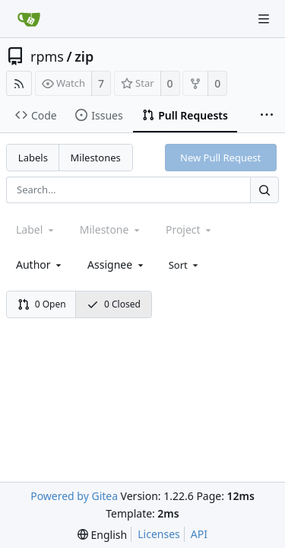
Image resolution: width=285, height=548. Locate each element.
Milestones (96, 157)
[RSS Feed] (19, 83)
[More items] (267, 115)
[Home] (29, 19)
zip (83, 56)
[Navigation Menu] (263, 19)
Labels (33, 157)
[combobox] (40, 264)
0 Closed (114, 304)
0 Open (41, 304)
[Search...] (264, 190)
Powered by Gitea (74, 496)
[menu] (185, 264)
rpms (47, 56)
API (199, 534)
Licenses (159, 534)
